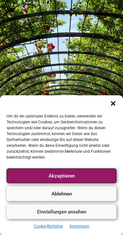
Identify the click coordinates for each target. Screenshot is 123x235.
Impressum (80, 226)
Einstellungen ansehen (61, 212)
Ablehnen (61, 194)
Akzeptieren (62, 176)
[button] (113, 103)
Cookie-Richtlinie (48, 226)
